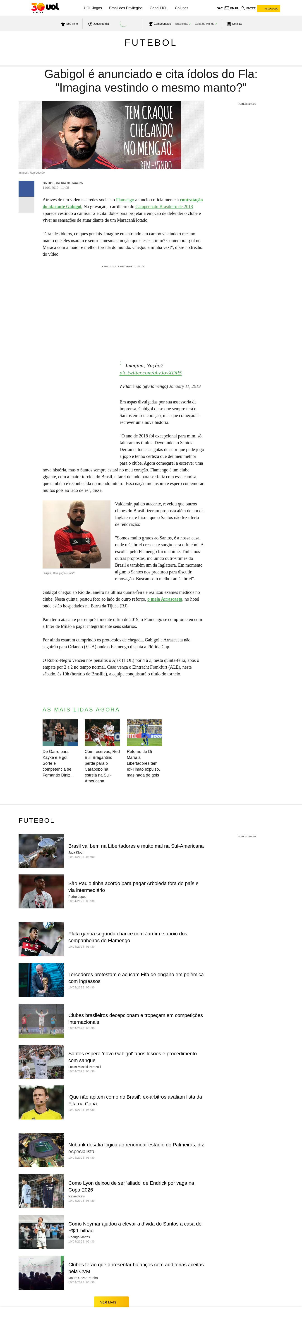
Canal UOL (159, 8)
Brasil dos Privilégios (126, 8)
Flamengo (125, 199)
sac (220, 8)
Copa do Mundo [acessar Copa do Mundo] (204, 23)
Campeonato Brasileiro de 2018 (164, 206)
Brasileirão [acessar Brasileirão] (181, 23)
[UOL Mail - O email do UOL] (231, 8)
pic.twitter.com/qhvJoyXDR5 (151, 368)
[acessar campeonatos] (159, 24)
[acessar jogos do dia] (98, 24)
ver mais (111, 1297)
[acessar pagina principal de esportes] (234, 24)
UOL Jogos (93, 8)
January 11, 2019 (185, 381)
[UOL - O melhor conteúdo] (45, 8)
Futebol (151, 43)
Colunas (181, 8)
